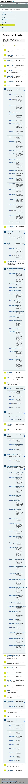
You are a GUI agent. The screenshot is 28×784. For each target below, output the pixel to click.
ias (8, 429)
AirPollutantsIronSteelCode (13, 486)
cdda (8, 85)
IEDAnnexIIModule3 (11, 466)
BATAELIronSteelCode (13, 509)
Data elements (5, 19)
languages (13, 159)
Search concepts (19, 45)
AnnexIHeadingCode (13, 459)
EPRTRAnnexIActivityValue (13, 311)
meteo (12, 744)
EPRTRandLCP (11, 261)
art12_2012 (10, 55)
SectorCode (13, 619)
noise (8, 696)
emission (13, 736)
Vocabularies (5, 24)
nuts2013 (13, 189)
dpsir (12, 120)
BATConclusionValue (13, 290)
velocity (13, 756)
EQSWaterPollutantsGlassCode (13, 579)
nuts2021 (13, 199)
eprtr (8, 243)
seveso (9, 710)
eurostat (9, 372)
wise (8, 765)
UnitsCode (13, 627)
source (12, 399)
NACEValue (13, 331)
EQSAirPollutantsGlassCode (13, 559)
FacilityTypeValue (13, 316)
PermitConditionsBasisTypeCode (13, 606)
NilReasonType (13, 170)
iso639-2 (13, 141)
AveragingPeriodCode (13, 495)
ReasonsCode (13, 611)
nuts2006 (13, 178)
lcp (8, 685)
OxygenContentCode (13, 602)
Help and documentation (7, 12)
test (8, 716)
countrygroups (13, 112)
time (12, 752)
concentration (13, 731)
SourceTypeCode (13, 623)
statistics (13, 748)
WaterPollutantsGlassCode (13, 638)
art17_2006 (10, 65)
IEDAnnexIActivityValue (13, 320)
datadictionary (11, 226)
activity (12, 248)
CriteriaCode (13, 547)
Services (4, 27)
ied (8, 434)
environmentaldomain (13, 123)
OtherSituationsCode (13, 595)
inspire (9, 662)
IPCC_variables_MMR (13, 419)
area (12, 728)
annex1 (12, 439)
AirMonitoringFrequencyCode (13, 472)
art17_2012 (10, 71)
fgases (9, 383)
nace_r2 (13, 162)
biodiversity (10, 81)
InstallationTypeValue (13, 328)
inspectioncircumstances (13, 444)
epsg (12, 131)
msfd (8, 690)
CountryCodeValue (13, 300)
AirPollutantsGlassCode (13, 477)
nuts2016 (13, 194)
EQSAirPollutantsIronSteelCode (13, 566)
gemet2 (9, 388)
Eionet (7, 9)
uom (8, 720)
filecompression (13, 136)
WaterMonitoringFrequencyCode (13, 632)
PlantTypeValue (13, 348)
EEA (8, 1)
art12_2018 (10, 60)
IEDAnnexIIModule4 (11, 655)
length (12, 740)
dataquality (10, 231)
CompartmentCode (13, 543)
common (9, 89)
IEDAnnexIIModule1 (11, 454)
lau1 (8, 672)
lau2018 (9, 680)
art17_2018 (10, 76)
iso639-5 (13, 153)
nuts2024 (13, 204)
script (12, 215)
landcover (10, 667)
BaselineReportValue (13, 284)
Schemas (4, 22)
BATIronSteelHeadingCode (13, 536)
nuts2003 (13, 173)
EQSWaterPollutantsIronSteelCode (13, 587)
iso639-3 (13, 150)
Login (17, 3)
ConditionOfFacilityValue (13, 293)
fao (8, 377)
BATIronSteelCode (13, 531)
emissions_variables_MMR (13, 417)
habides (9, 424)
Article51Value (13, 273)
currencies (13, 114)
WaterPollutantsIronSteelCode (13, 645)
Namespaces (5, 29)
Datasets (4, 14)
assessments (13, 94)
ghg (8, 411)
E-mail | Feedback (6, 779)
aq (8, 49)
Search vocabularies (8, 45)
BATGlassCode (13, 518)
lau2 (8, 676)
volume (13, 760)
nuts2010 (13, 183)
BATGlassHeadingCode (13, 523)
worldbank (10, 770)
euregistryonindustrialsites (11, 268)
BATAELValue (13, 287)
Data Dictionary (12, 9)
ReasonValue (13, 351)
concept (13, 391)
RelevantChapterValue (13, 359)
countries (13, 105)
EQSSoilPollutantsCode (13, 573)
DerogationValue (13, 305)
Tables (3, 17)
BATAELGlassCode (13, 500)
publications (10, 701)
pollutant (13, 449)
